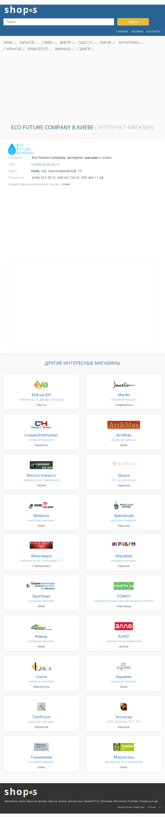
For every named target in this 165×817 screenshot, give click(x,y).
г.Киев (47, 42)
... (98, 48)
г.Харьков (12, 48)
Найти (133, 22)
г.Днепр (84, 48)
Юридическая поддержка (130, 807)
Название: (16, 157)
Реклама (137, 31)
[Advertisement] (82, 86)
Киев (8, 42)
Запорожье (128, 42)
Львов (105, 42)
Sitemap (152, 807)
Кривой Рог (38, 48)
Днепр (65, 42)
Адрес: (13, 171)
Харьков (26, 42)
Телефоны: (16, 177)
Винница (63, 48)
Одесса (85, 42)
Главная (122, 31)
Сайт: (12, 164)
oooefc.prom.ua (43, 164)
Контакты (153, 31)
